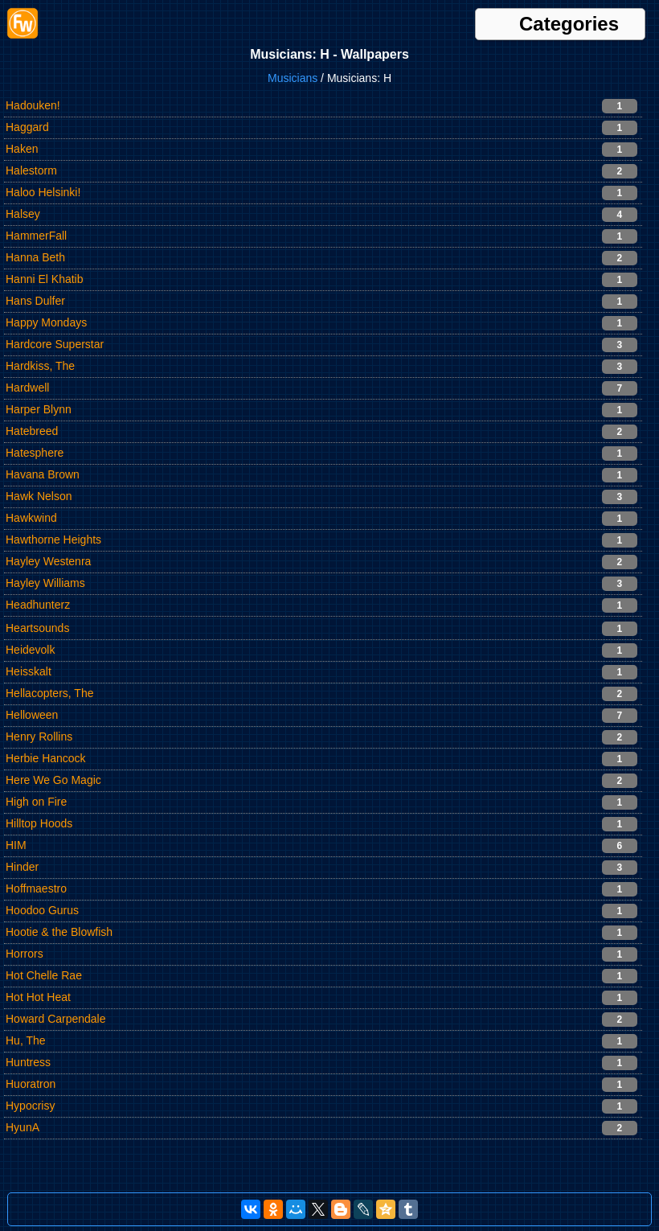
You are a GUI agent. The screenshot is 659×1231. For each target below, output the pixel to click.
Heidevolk (30, 649)
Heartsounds (37, 628)
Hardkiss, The (40, 365)
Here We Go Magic (53, 779)
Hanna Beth (35, 257)
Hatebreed (32, 431)
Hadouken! (33, 105)
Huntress (28, 1062)
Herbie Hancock (46, 758)
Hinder (22, 866)
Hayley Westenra (48, 561)
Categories (569, 24)
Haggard (27, 127)
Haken (22, 148)
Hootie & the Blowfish (59, 931)
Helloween (32, 714)
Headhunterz (38, 604)
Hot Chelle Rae (44, 975)
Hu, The (26, 1040)
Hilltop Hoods (39, 823)
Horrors (24, 953)
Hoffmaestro (36, 888)
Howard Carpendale (56, 1018)
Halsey (23, 213)
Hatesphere (34, 452)
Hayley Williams (45, 583)
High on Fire (36, 801)
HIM (16, 845)
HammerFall (36, 235)
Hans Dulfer (35, 300)
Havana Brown (43, 474)
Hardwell (27, 387)
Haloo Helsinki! (43, 192)
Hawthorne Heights (53, 539)
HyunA (22, 1127)
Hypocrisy (30, 1105)
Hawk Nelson (39, 496)
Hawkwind (31, 517)
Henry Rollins (39, 736)
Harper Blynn (39, 409)
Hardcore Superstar (55, 344)
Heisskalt (28, 671)
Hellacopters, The (49, 693)
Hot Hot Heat (38, 997)
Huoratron (30, 1083)
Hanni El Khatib (45, 279)
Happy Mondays (46, 322)
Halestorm (31, 170)
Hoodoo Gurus (42, 910)
